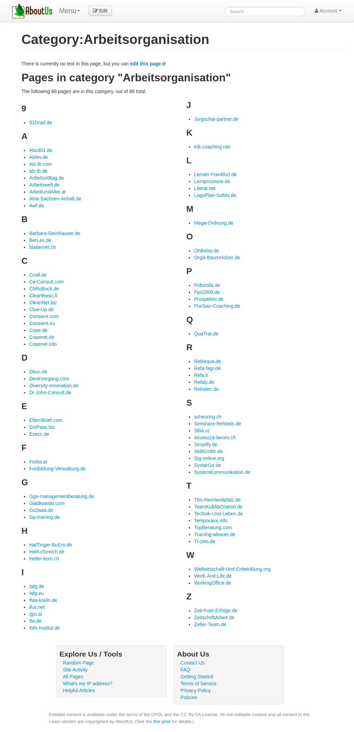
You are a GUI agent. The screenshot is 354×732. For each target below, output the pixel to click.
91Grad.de (40, 122)
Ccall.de (38, 275)
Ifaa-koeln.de (43, 600)
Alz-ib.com (40, 164)
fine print (161, 721)
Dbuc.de (38, 371)
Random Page (78, 663)
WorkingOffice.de (212, 583)
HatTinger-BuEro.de (50, 545)
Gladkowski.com (46, 503)
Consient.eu (42, 323)
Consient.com (44, 316)
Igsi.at (35, 614)
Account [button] (328, 10)
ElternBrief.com (45, 420)
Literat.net (204, 188)
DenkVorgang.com (49, 378)
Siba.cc (202, 430)
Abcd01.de (40, 150)
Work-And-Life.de (213, 576)
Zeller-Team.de (210, 624)
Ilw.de (35, 621)
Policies (188, 697)
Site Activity (75, 669)
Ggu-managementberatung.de (61, 496)
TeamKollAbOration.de (218, 506)
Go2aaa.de (41, 510)
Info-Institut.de (44, 628)
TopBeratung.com (213, 527)
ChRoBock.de (44, 288)
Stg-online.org (209, 458)
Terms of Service (198, 683)
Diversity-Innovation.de (53, 385)
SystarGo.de (207, 465)
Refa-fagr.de (207, 368)
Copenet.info (42, 344)
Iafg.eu (36, 593)
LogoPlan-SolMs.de (215, 195)
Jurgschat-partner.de (216, 119)
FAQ (185, 669)
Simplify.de (205, 444)
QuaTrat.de (206, 333)
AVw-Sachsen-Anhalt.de (55, 198)
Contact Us (192, 663)
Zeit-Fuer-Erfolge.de (215, 610)
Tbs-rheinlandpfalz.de (217, 500)
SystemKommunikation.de (222, 472)
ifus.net (37, 607)
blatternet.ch (42, 247)
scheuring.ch (207, 416)
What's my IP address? (87, 683)
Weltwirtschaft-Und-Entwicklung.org (232, 569)
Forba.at (38, 461)
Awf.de (36, 205)
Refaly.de (204, 382)
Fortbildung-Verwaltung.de (57, 468)
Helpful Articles (79, 690)
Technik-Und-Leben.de (218, 513)
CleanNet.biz (43, 302)
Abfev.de (38, 157)
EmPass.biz (42, 427)
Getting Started (196, 676)
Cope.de (38, 330)
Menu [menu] (69, 11)
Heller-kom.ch (44, 558)
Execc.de (39, 434)
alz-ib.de (38, 171)
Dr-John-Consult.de (50, 392)
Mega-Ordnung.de (213, 223)
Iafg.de (36, 586)
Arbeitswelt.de (44, 185)
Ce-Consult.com (46, 281)
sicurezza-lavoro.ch (215, 437)
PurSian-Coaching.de (217, 306)
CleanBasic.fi (43, 295)
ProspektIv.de (208, 299)
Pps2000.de (207, 292)
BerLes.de (40, 240)
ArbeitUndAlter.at (47, 192)
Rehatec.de (206, 389)
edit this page (145, 63)
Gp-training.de (44, 517)
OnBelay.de (206, 250)
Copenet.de (41, 337)
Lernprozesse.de (212, 181)
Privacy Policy (195, 690)
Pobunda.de (207, 285)
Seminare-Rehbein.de (217, 423)
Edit (100, 10)
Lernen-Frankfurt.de (215, 174)
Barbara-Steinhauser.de (54, 233)
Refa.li (201, 375)
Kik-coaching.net (212, 147)
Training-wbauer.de (214, 534)
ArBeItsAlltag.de (46, 178)
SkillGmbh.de (208, 451)
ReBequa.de (207, 361)
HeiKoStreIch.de (46, 551)
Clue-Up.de (41, 309)
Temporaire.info (210, 520)
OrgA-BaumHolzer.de (217, 257)
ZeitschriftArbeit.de (214, 617)
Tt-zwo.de (204, 541)
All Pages (73, 676)
